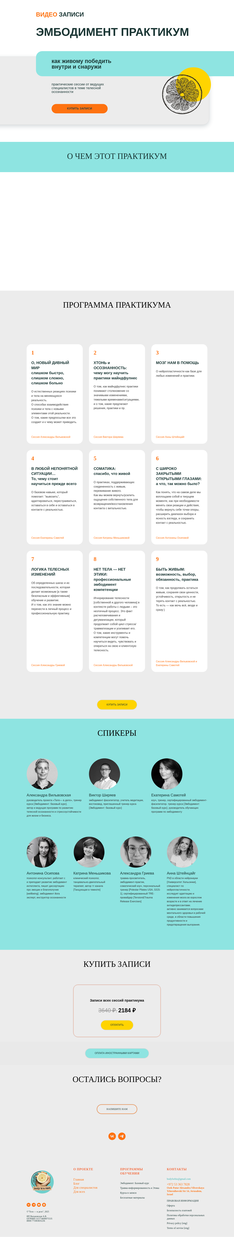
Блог (76, 1183)
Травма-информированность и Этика (139, 1188)
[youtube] (39, 1205)
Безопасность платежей (179, 1210)
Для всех (79, 1192)
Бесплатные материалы (132, 1197)
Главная (78, 1179)
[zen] (44, 1205)
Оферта (171, 1205)
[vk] (112, 1136)
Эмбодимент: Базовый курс (134, 1183)
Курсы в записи (128, 1193)
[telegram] (122, 1136)
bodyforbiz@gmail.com (179, 1179)
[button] (117, 1053)
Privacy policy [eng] (177, 1223)
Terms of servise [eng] (178, 1228)
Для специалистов (85, 1187)
